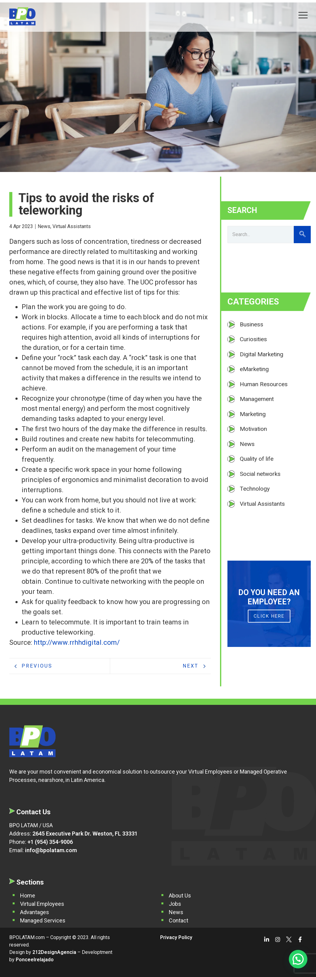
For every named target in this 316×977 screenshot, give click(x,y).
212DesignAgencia (54, 952)
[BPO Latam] (22, 16)
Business (251, 324)
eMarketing (254, 369)
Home (27, 895)
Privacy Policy (176, 937)
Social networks (260, 473)
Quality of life (256, 458)
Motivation (253, 428)
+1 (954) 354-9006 (50, 842)
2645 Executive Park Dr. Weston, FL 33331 (85, 833)
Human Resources (264, 384)
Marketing (253, 414)
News (44, 226)
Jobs (175, 904)
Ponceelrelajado (35, 960)
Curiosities (253, 339)
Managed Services (42, 920)
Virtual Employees (42, 904)
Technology (255, 488)
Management (257, 399)
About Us (180, 895)
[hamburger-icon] (303, 15)
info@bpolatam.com (51, 850)
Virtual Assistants (71, 226)
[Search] (260, 234)
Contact (178, 920)
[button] (298, 959)
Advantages (34, 912)
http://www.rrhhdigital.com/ (76, 642)
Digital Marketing (261, 354)
